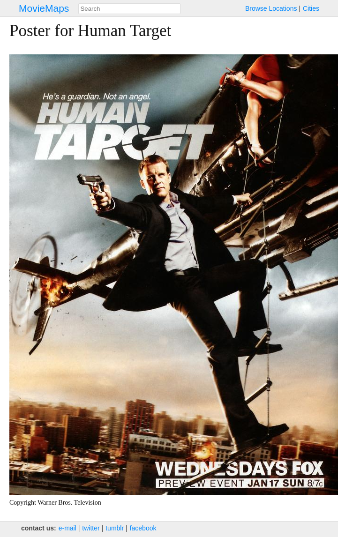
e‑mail (67, 528)
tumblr (114, 528)
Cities (311, 8)
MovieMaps (44, 8)
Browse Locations (271, 8)
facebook (143, 528)
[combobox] (129, 8)
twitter (90, 528)
